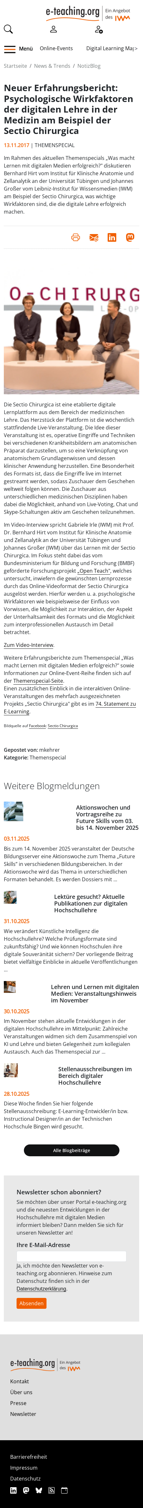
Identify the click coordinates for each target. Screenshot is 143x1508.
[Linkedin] (14, 1490)
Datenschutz (25, 1478)
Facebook (37, 725)
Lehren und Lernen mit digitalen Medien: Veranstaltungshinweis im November (95, 993)
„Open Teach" (93, 570)
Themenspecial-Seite (38, 680)
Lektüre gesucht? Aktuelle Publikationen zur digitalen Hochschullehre (90, 903)
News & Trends (52, 65)
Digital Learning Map (111, 48)
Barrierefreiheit (28, 1456)
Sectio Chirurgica (63, 725)
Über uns (21, 1392)
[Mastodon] (27, 1490)
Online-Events (56, 48)
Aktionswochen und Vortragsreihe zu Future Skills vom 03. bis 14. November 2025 (107, 817)
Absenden (31, 1303)
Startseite (15, 65)
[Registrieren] (98, 28)
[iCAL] (64, 1490)
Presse (18, 1403)
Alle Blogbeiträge (71, 1150)
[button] (12, 49)
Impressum (24, 1467)
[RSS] (52, 1490)
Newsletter (23, 1414)
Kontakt (19, 1381)
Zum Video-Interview (28, 644)
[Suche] (8, 28)
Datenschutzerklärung (41, 1289)
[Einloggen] (53, 28)
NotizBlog (89, 65)
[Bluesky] (40, 1490)
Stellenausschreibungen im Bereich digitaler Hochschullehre (95, 1075)
